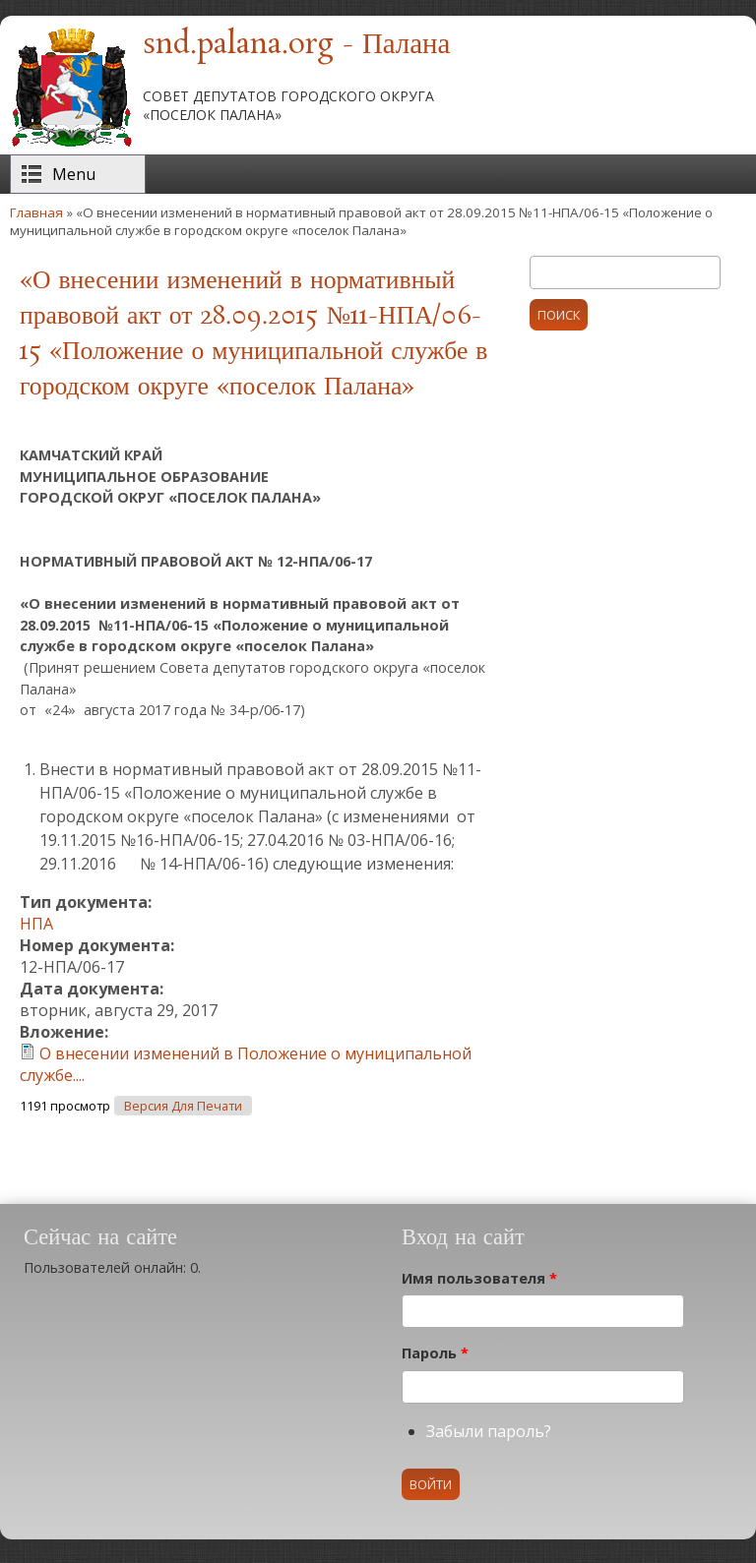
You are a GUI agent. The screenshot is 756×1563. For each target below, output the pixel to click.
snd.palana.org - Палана (296, 45)
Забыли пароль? (488, 1431)
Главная (36, 212)
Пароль (435, 1353)
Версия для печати (183, 1106)
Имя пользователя (479, 1278)
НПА (36, 923)
